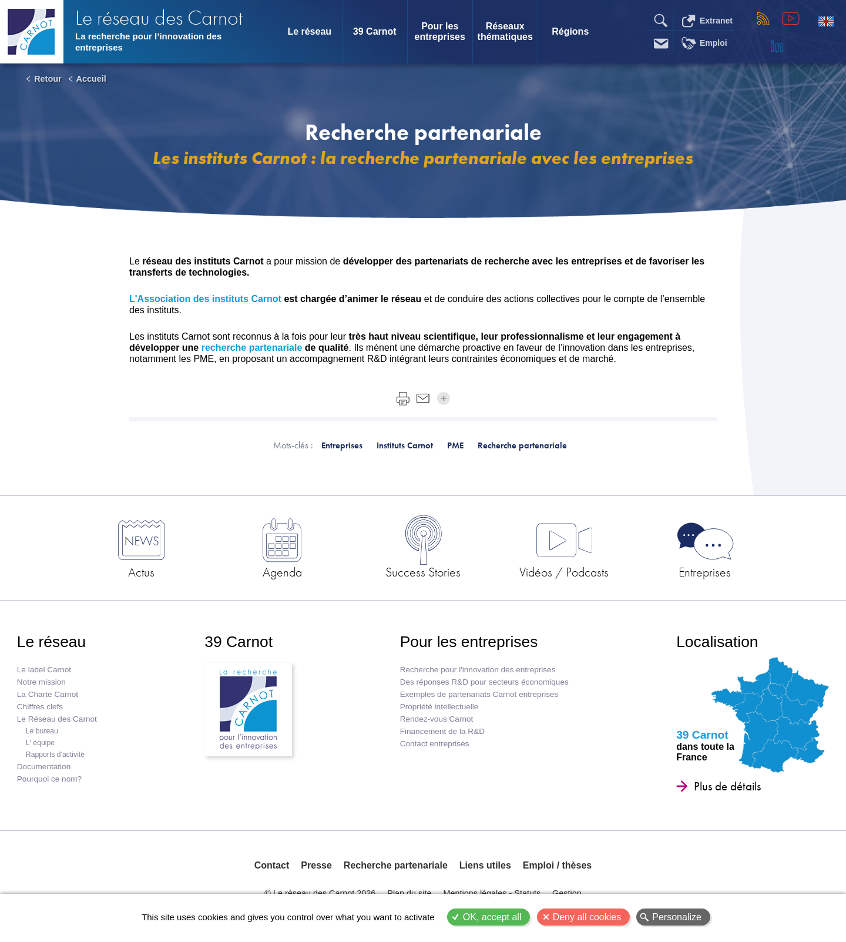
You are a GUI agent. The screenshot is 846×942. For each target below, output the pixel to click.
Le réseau (309, 31)
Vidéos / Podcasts (564, 571)
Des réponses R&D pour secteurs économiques (484, 682)
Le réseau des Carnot (159, 17)
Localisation (717, 642)
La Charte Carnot (47, 694)
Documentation (43, 766)
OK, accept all (492, 917)
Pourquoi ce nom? (49, 779)
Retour (47, 78)
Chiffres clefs (40, 706)
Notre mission (41, 682)
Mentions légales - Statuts (492, 893)
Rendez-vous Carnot (437, 719)
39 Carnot (375, 31)
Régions (570, 31)
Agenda (282, 571)
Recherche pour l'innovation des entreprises (478, 669)
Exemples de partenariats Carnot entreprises (479, 694)
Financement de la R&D (442, 731)
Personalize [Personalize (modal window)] (676, 917)
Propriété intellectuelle (439, 706)
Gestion (567, 893)
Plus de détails (727, 786)
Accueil (91, 78)
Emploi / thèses (557, 865)
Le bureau (42, 731)
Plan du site (409, 893)
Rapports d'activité (55, 754)
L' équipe (40, 743)
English (826, 21)
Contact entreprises (434, 743)
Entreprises (705, 571)
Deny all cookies (587, 917)
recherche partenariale (252, 348)
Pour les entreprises (440, 31)
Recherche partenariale (396, 865)
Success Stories (423, 571)
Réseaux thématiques (505, 31)
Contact (272, 865)
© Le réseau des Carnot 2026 (319, 893)
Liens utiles (485, 865)
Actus (141, 571)
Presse (316, 865)
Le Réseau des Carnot (57, 719)
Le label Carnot (44, 669)
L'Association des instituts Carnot (206, 299)
